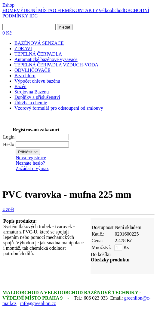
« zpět (8, 209)
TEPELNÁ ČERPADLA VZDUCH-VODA (56, 64)
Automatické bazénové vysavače (46, 59)
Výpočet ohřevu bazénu (37, 81)
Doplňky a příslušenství (37, 97)
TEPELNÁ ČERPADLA (38, 53)
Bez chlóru (24, 75)
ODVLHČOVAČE (32, 70)
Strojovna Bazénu (31, 91)
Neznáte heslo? (30, 163)
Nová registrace (31, 157)
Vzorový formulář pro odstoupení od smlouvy (58, 108)
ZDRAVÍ (23, 48)
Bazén (20, 86)
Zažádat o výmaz (32, 168)
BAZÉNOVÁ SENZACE (39, 43)
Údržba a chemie (30, 102)
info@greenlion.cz (38, 303)
